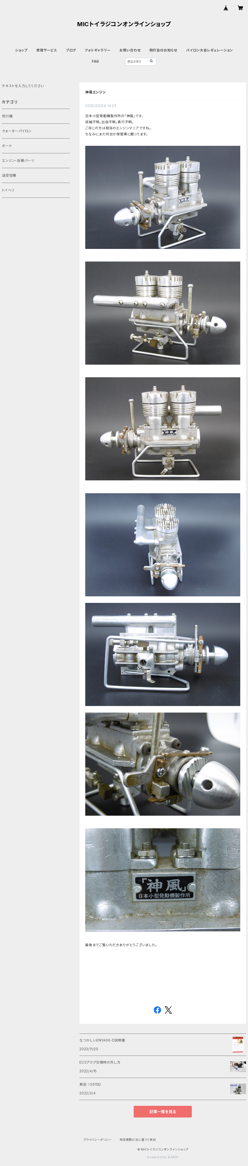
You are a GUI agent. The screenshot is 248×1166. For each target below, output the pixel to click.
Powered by (162, 1157)
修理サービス (46, 50)
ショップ (21, 50)
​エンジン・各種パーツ (18, 160)
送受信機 (9, 175)
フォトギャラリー (97, 50)
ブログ (71, 50)
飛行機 (7, 116)
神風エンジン (101, 92)
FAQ (95, 61)
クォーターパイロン (16, 131)
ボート (7, 146)
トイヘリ (8, 190)
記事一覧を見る (162, 1111)
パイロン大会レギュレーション (209, 50)
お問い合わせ (130, 50)
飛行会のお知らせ (163, 50)
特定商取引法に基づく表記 (138, 1139)
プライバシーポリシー (97, 1139)
